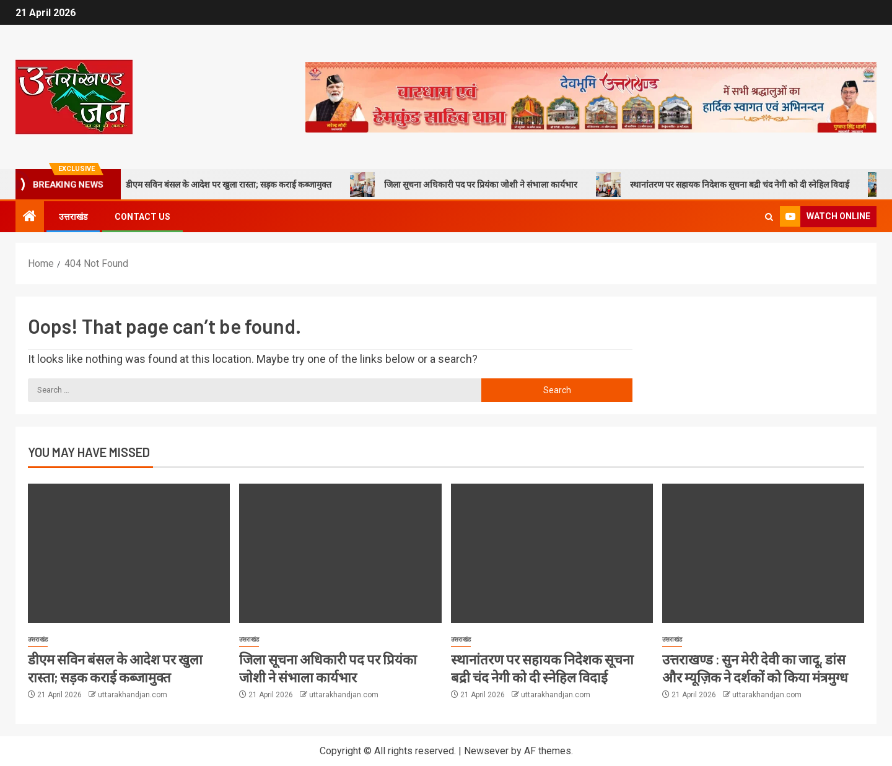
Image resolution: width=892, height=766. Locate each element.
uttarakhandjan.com (132, 694)
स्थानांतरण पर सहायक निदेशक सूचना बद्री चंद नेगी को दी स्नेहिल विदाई (740, 184)
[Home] (30, 217)
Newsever (486, 751)
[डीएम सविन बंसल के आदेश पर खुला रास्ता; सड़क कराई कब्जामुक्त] (129, 553)
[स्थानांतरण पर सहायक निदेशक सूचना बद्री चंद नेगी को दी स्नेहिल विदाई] (552, 553)
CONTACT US (142, 217)
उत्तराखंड (73, 217)
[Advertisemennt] (591, 96)
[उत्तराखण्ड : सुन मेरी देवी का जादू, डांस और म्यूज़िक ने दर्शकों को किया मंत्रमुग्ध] (763, 553)
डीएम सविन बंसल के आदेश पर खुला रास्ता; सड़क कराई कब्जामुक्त (229, 184)
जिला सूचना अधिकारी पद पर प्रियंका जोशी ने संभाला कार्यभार (481, 184)
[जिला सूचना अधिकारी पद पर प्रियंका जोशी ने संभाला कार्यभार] (340, 553)
